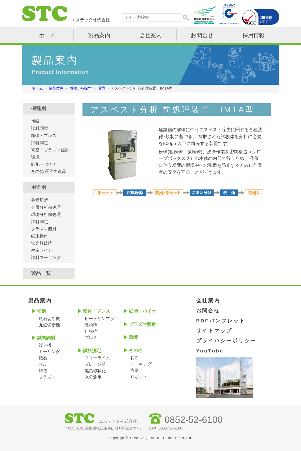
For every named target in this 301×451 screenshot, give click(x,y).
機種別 (38, 108)
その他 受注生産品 (48, 171)
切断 (35, 121)
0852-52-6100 (194, 419)
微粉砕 (91, 325)
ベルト (45, 364)
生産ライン (41, 250)
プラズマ (47, 377)
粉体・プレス (43, 135)
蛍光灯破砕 (41, 243)
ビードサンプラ (99, 318)
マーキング (141, 364)
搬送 (134, 370)
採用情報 (253, 35)
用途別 (38, 187)
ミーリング (49, 351)
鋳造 (43, 370)
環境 (35, 157)
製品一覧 (41, 273)
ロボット (138, 377)
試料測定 (39, 143)
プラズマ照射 (43, 229)
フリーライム (97, 358)
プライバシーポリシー (226, 340)
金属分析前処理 (46, 207)
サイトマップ (214, 330)
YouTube (210, 351)
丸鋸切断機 (49, 325)
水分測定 (93, 377)
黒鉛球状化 (95, 370)
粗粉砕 (91, 331)
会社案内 (150, 35)
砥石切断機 (49, 318)
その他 (135, 350)
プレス (91, 337)
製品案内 (99, 35)
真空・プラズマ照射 (50, 150)
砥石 (43, 358)
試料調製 (39, 128)
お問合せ (202, 35)
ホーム (47, 35)
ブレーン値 (95, 364)
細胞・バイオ (43, 164)
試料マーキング (46, 257)
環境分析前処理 (46, 214)
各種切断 (39, 200)
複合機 (45, 345)
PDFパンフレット (221, 321)
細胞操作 (39, 236)
